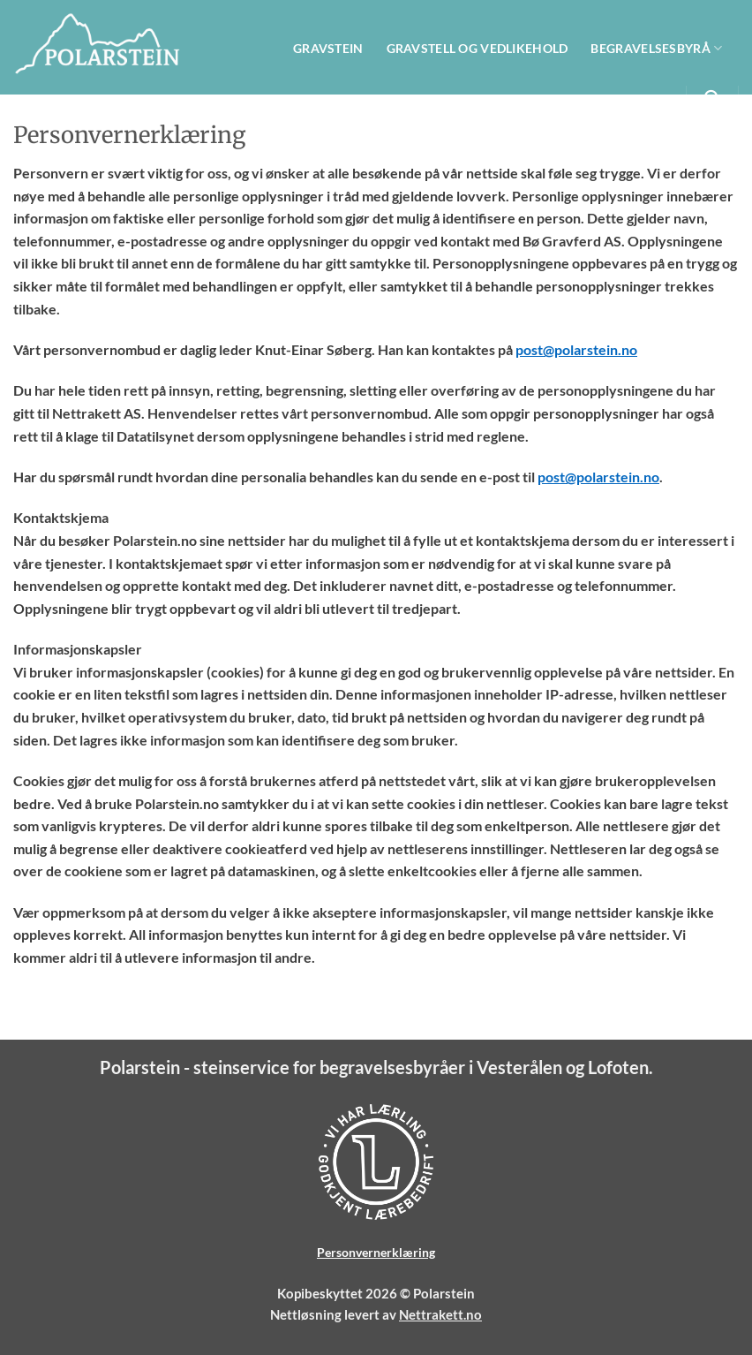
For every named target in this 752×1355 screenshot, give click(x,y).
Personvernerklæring (376, 1252)
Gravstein (328, 48)
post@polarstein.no (576, 349)
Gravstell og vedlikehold (477, 48)
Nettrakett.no (440, 1314)
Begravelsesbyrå (658, 48)
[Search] (711, 98)
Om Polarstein (616, 98)
